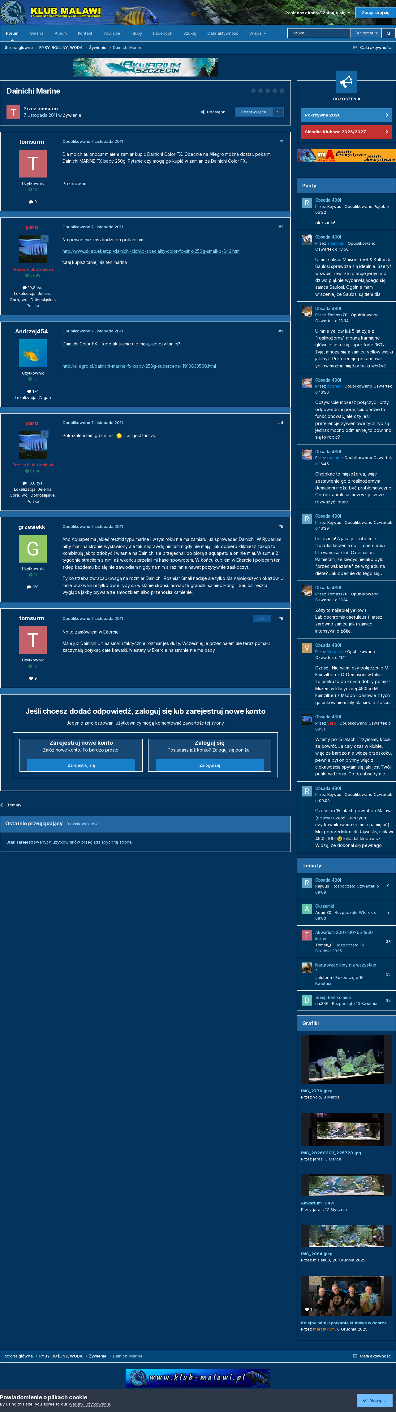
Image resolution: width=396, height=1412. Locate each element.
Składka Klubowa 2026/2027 (335, 131)
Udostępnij (214, 111)
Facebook (162, 33)
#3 (280, 330)
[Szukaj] (319, 33)
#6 (280, 618)
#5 (280, 526)
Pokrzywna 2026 (323, 114)
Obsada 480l (328, 200)
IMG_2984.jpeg (317, 1253)
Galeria (37, 33)
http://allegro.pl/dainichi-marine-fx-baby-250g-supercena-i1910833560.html (139, 366)
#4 (280, 422)
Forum (12, 36)
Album (61, 33)
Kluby (136, 33)
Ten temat (364, 33)
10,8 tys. (33, 287)
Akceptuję (376, 1400)
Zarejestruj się (376, 12)
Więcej (257, 33)
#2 (280, 226)
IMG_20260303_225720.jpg (331, 1152)
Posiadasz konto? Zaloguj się (317, 12)
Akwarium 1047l (317, 1202)
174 (33, 391)
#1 (281, 141)
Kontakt (85, 33)
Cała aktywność (222, 33)
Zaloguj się (209, 765)
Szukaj (189, 33)
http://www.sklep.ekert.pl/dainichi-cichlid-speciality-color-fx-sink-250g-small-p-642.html (151, 251)
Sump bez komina (333, 997)
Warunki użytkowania (89, 1403)
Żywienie (72, 115)
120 (33, 586)
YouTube (111, 33)
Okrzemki (324, 906)
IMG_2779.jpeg (317, 1090)
